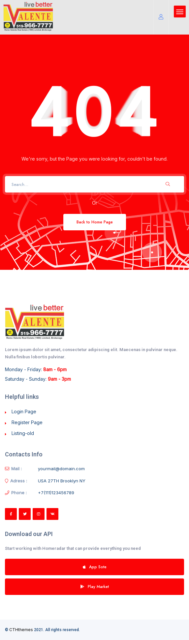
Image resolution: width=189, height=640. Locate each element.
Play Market (94, 586)
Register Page (27, 422)
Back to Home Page (95, 222)
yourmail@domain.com (61, 468)
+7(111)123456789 (56, 492)
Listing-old (23, 433)
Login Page (24, 411)
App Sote (95, 567)
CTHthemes (21, 629)
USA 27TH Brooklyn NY (61, 480)
